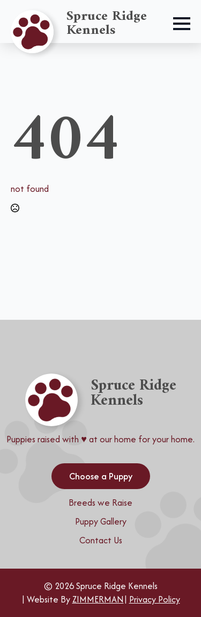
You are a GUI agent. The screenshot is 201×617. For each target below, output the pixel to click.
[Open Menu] (181, 23)
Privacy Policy (154, 599)
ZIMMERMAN (98, 599)
